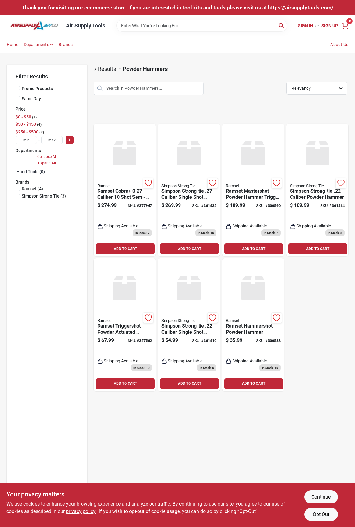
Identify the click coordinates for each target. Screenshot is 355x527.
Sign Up (329, 25)
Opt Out (321, 514)
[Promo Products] (18, 88)
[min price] (26, 140)
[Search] (281, 25)
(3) (44, 196)
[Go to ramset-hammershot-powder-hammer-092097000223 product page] (253, 324)
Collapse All (47, 156)
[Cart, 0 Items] (345, 25)
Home (12, 44)
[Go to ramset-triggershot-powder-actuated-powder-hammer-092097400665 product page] (125, 324)
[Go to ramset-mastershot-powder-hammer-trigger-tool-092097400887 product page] (253, 190)
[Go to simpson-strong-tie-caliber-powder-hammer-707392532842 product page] (317, 190)
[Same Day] (18, 98)
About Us (339, 44)
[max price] (52, 140)
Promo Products (37, 88)
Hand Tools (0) (30, 171)
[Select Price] (70, 140)
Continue (321, 497)
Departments (36, 44)
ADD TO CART (125, 249)
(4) (32, 188)
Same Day (31, 98)
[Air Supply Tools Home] (34, 25)
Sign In (305, 25)
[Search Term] (201, 26)
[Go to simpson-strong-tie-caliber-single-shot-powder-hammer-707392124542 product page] (189, 324)
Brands (66, 44)
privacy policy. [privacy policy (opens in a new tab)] (81, 511)
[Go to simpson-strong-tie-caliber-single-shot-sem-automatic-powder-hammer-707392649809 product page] (189, 190)
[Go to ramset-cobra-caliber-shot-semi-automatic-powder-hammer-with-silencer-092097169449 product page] (125, 190)
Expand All (47, 163)
